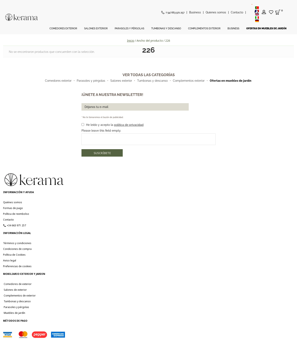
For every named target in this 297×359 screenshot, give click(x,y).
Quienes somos (216, 12)
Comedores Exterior (63, 28)
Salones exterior (121, 80)
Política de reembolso (16, 214)
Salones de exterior (15, 290)
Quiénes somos (12, 202)
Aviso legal (9, 260)
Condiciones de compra (17, 249)
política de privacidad (129, 124)
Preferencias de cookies (17, 266)
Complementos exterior (189, 80)
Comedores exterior (58, 80)
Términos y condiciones (17, 243)
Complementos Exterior (204, 28)
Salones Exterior (96, 28)
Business (195, 12)
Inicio (130, 41)
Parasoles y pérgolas (91, 80)
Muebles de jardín (14, 313)
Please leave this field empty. (101, 130)
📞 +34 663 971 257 (14, 225)
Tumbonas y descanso (152, 80)
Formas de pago (13, 208)
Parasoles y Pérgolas (129, 28)
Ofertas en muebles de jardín (266, 28)
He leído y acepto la (115, 124)
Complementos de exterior (19, 295)
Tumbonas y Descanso (166, 28)
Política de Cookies (14, 254)
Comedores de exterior (17, 284)
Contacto (237, 12)
